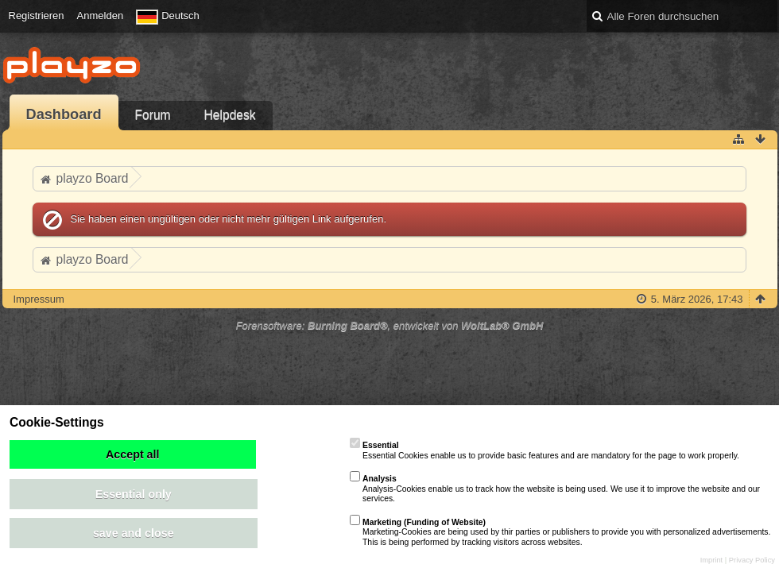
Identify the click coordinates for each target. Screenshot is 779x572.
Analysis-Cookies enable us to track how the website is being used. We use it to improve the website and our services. (555, 488)
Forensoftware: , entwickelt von (390, 325)
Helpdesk (230, 115)
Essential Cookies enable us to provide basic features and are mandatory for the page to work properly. (544, 450)
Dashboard (64, 114)
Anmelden (100, 15)
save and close (133, 533)
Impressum (39, 299)
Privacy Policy (752, 560)
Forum (153, 115)
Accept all (133, 454)
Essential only (133, 494)
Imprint (711, 560)
